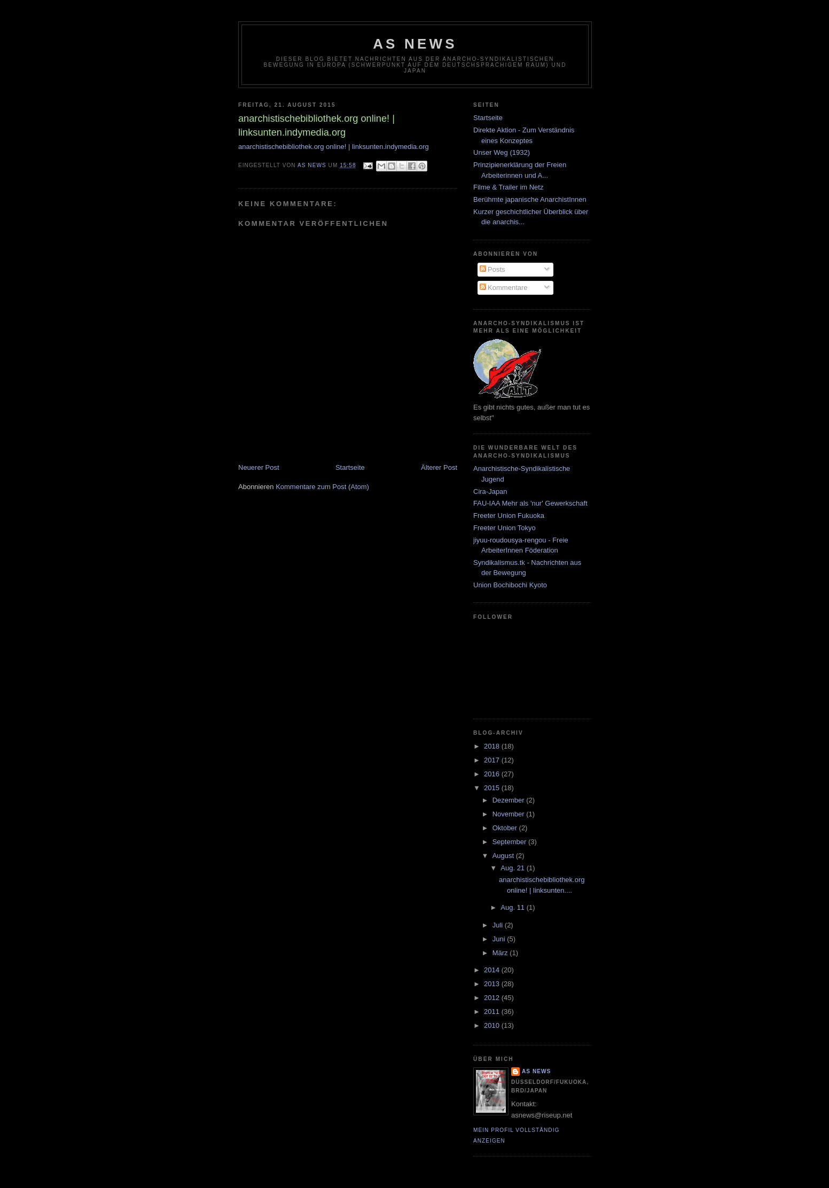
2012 (493, 998)
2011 (493, 1012)
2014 (493, 970)
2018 (493, 746)
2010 (493, 1025)
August (504, 856)
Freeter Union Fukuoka (508, 516)
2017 (493, 760)
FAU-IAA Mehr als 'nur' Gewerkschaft (530, 503)
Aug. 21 (513, 868)
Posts (492, 269)
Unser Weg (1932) (501, 152)
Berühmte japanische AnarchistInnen (529, 199)
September (510, 842)
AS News (415, 44)
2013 (493, 984)
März (501, 953)
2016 (493, 774)
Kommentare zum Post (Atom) (322, 487)
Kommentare (504, 288)
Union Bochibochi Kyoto (510, 585)
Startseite (350, 467)
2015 (493, 788)
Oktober (505, 828)
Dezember (509, 800)
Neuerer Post (258, 467)
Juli (498, 925)
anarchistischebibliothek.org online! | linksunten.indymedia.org (333, 147)
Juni (499, 939)
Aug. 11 (513, 907)
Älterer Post (439, 467)
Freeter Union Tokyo (504, 528)
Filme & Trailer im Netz (508, 187)
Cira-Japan (490, 491)
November (509, 814)
